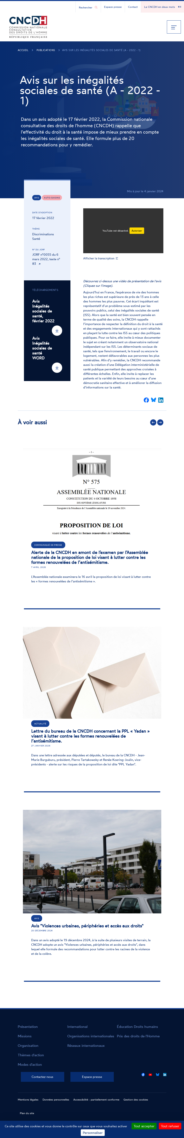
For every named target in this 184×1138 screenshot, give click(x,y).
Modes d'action (30, 1064)
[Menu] (174, 27)
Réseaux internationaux (86, 1045)
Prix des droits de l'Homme (138, 1036)
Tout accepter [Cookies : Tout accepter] (144, 1126)
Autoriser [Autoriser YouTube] (137, 230)
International (77, 1026)
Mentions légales (28, 1099)
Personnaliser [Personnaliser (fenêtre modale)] (93, 1133)
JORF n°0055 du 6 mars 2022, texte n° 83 (46, 259)
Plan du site (27, 1113)
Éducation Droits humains (137, 1026)
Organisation (28, 1045)
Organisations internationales (90, 1036)
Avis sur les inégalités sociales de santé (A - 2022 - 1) (101, 50)
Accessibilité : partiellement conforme (96, 1099)
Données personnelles (56, 1099)
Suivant (160, 422)
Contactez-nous (42, 1077)
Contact (133, 6)
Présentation (28, 1026)
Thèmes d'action (31, 1055)
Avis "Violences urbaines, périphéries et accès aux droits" (87, 925)
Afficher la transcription (98, 258)
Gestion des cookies (135, 1099)
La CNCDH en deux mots (159, 6)
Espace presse (113, 6)
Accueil (23, 50)
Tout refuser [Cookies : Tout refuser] (170, 1126)
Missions (25, 1036)
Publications (46, 50)
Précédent (153, 422)
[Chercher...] (86, 7)
